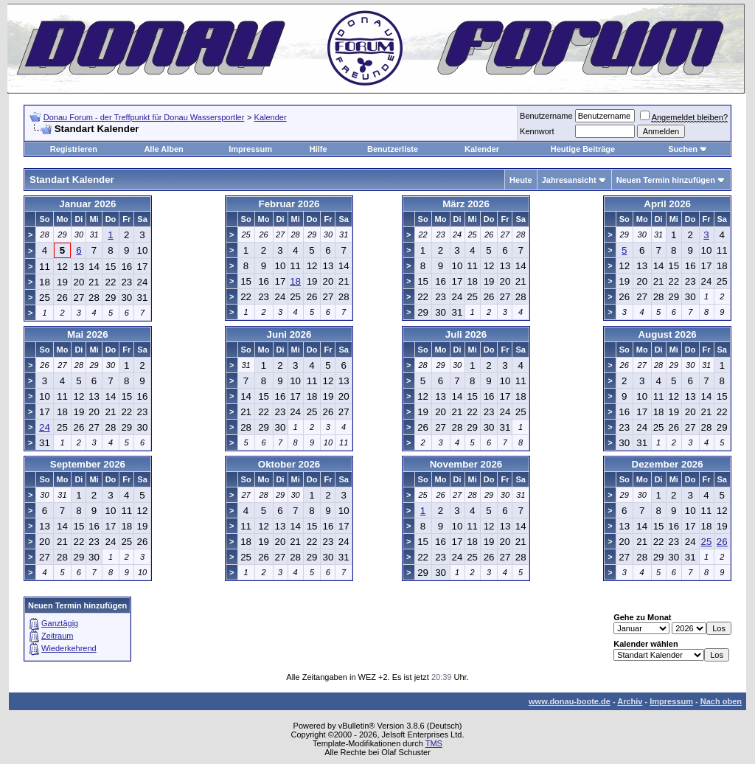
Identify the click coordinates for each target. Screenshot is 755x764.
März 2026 (466, 203)
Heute (520, 180)
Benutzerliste (392, 149)
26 (722, 541)
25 (706, 541)
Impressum (250, 149)
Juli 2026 (466, 334)
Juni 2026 (289, 334)
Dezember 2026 (667, 464)
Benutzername (546, 115)
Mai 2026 (87, 334)
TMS (433, 743)
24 (44, 427)
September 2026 (87, 464)
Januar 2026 (87, 203)
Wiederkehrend (69, 648)
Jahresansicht (569, 180)
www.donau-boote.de (569, 701)
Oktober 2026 (289, 464)
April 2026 (667, 203)
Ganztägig (59, 623)
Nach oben (721, 701)
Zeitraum (57, 635)
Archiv (629, 701)
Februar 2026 (289, 203)
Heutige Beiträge (583, 149)
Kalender (270, 117)
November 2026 (466, 464)
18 (295, 281)
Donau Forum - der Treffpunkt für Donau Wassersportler (144, 117)
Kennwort (537, 131)
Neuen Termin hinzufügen (665, 180)
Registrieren (73, 149)
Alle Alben (163, 149)
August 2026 (667, 334)
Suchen (682, 149)
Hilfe (318, 149)
